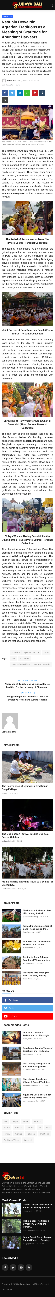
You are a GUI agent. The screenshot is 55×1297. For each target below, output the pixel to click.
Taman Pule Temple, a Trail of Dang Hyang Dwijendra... (37, 927)
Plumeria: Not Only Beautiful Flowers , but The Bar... (37, 943)
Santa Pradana (9, 731)
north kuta (24, 658)
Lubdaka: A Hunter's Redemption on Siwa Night (36, 1034)
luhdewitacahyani (30, 1230)
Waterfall (28, 1140)
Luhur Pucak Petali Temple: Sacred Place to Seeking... (37, 1238)
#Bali (48, 1127)
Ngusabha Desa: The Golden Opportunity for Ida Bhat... (37, 1096)
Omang (4, 793)
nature (7, 1127)
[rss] (29, 1267)
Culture (30, 1127)
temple (15, 1121)
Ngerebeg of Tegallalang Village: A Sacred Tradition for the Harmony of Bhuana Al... (27, 686)
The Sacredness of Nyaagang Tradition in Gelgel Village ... (25, 788)
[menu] (3, 5)
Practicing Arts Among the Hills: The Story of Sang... (36, 974)
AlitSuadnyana (28, 963)
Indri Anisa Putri (29, 1070)
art (40, 1127)
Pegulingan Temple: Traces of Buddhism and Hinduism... (38, 1049)
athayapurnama (29, 1243)
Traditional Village (11, 1140)
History (7, 1133)
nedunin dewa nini (42, 664)
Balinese (18, 1127)
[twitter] (13, 1267)
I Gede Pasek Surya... (10, 889)
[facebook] (5, 1267)
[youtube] (21, 1267)
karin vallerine (7, 841)
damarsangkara (29, 1101)
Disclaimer (7, 1289)
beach (25, 1121)
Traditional (44, 1133)
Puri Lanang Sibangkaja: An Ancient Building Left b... (36, 1065)
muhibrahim (28, 948)
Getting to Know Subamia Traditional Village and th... (36, 958)
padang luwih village (21, 664)
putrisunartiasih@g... (31, 916)
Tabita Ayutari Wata (30, 1085)
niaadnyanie (27, 1211)
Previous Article (27, 680)
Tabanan (31, 1133)
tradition (16, 652)
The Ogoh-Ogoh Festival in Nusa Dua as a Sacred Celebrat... (25, 835)
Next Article (27, 693)
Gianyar (18, 1133)
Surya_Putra (27, 1038)
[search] (51, 5)
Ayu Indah (27, 1054)
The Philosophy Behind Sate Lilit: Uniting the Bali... (37, 912)
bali (13, 658)
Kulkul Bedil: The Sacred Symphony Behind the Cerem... (36, 1223)
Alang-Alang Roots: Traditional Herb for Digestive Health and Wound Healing (27, 698)
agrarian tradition (31, 652)
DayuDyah (27, 932)
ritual (46, 652)
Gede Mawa (27, 979)
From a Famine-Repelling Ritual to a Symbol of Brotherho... (27, 883)
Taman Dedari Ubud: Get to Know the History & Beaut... (37, 1206)
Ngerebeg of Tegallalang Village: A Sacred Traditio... (36, 1080)
